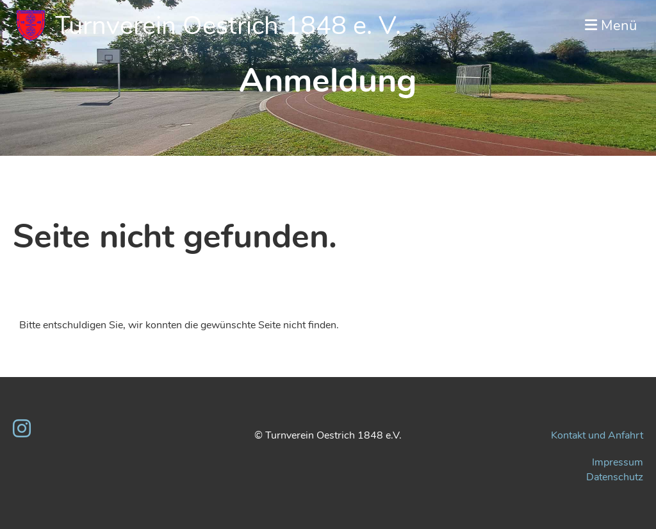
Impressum (617, 462)
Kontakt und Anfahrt (597, 435)
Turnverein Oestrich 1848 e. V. (228, 25)
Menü (611, 25)
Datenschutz (614, 477)
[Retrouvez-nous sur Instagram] (22, 429)
